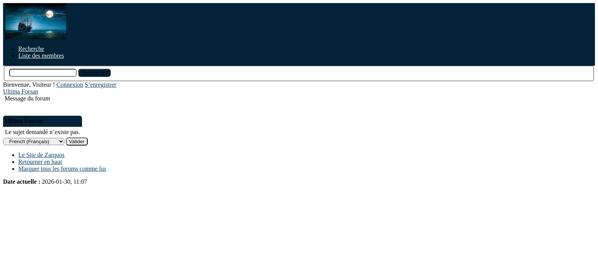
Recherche (31, 48)
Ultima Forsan (20, 91)
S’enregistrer (100, 84)
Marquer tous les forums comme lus (62, 168)
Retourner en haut (40, 162)
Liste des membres (41, 55)
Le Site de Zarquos (41, 155)
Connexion (69, 84)
